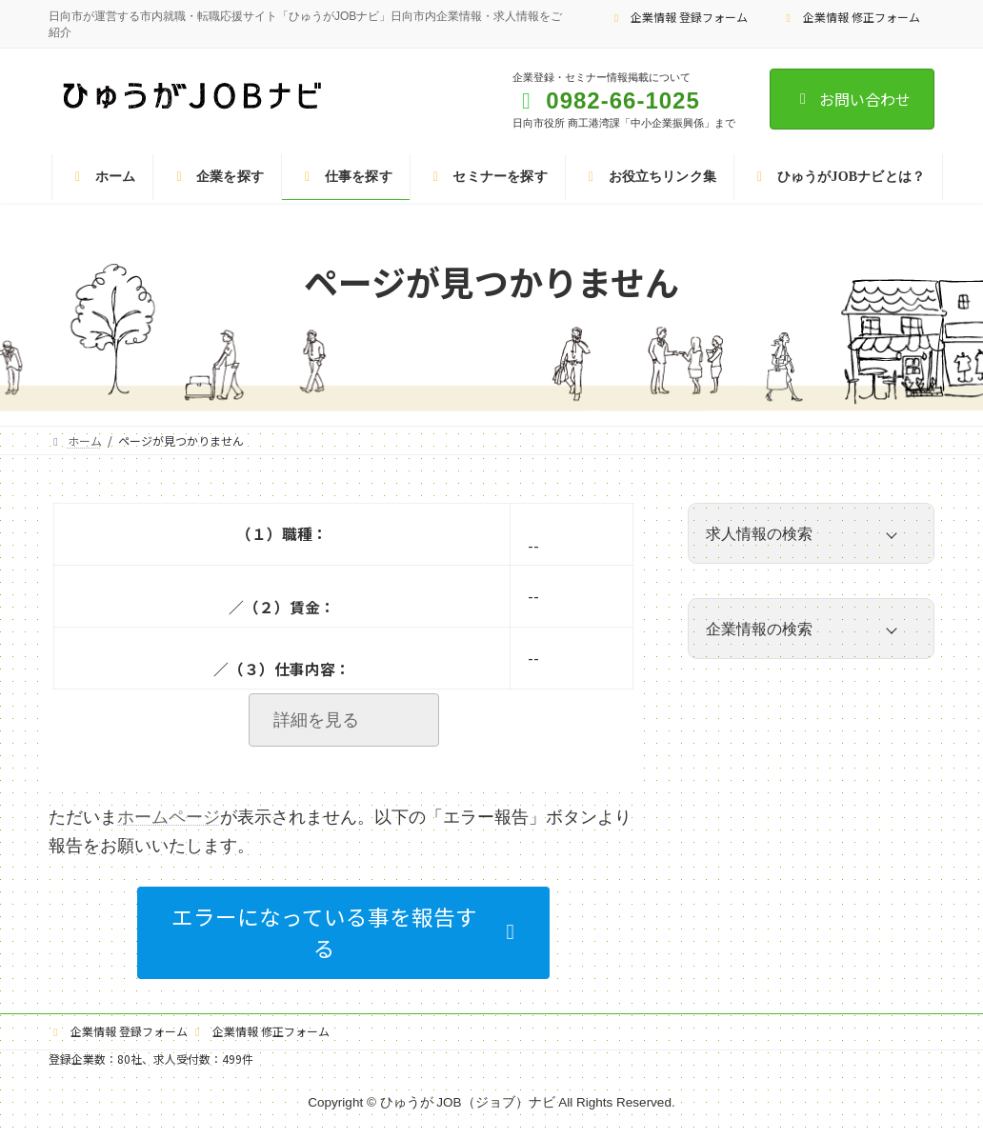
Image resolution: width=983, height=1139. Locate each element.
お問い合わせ (852, 99)
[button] (344, 933)
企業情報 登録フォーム (679, 17)
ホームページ (168, 817)
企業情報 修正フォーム (850, 17)
